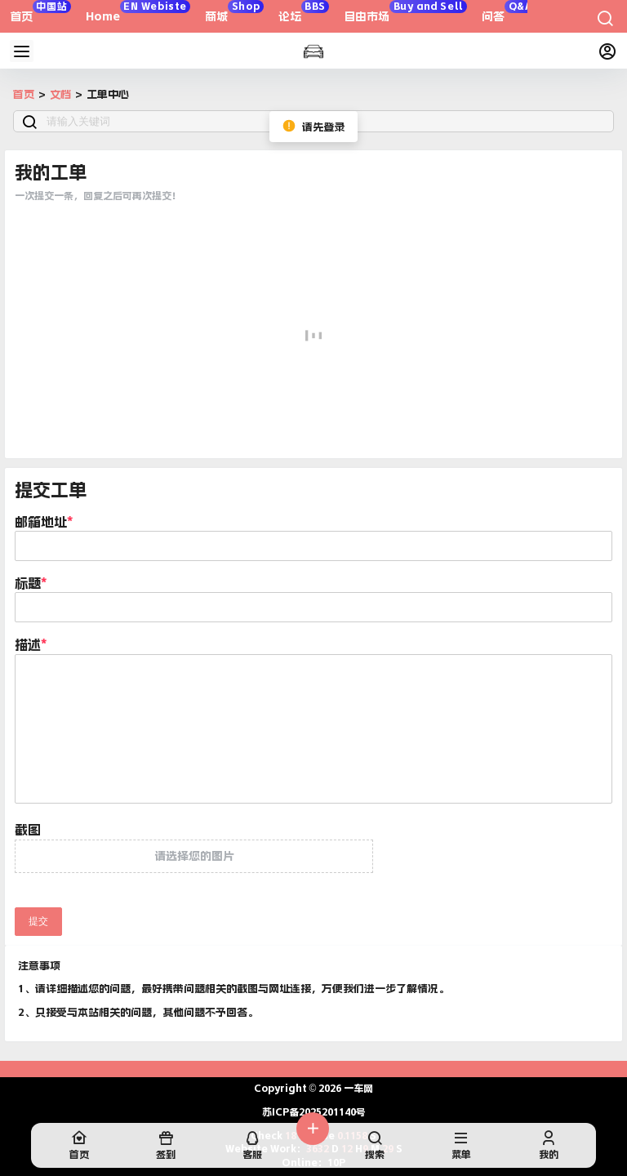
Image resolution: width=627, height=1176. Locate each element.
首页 (23, 94)
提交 (38, 921)
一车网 (357, 1089)
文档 (60, 94)
